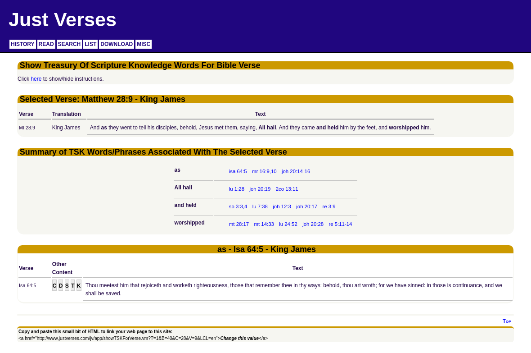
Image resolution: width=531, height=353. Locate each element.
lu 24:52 (288, 224)
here (36, 79)
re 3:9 (329, 206)
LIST (90, 44)
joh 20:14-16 (296, 171)
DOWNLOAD (116, 44)
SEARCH (69, 44)
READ (46, 44)
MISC (143, 44)
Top (507, 321)
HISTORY (23, 44)
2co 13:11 (287, 189)
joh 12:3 (282, 206)
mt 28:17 (239, 224)
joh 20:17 (306, 206)
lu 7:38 (260, 206)
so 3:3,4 (238, 206)
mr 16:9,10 (264, 171)
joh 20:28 (313, 224)
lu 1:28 (236, 189)
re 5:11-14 (340, 224)
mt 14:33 (264, 224)
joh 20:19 (259, 189)
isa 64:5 (238, 171)
